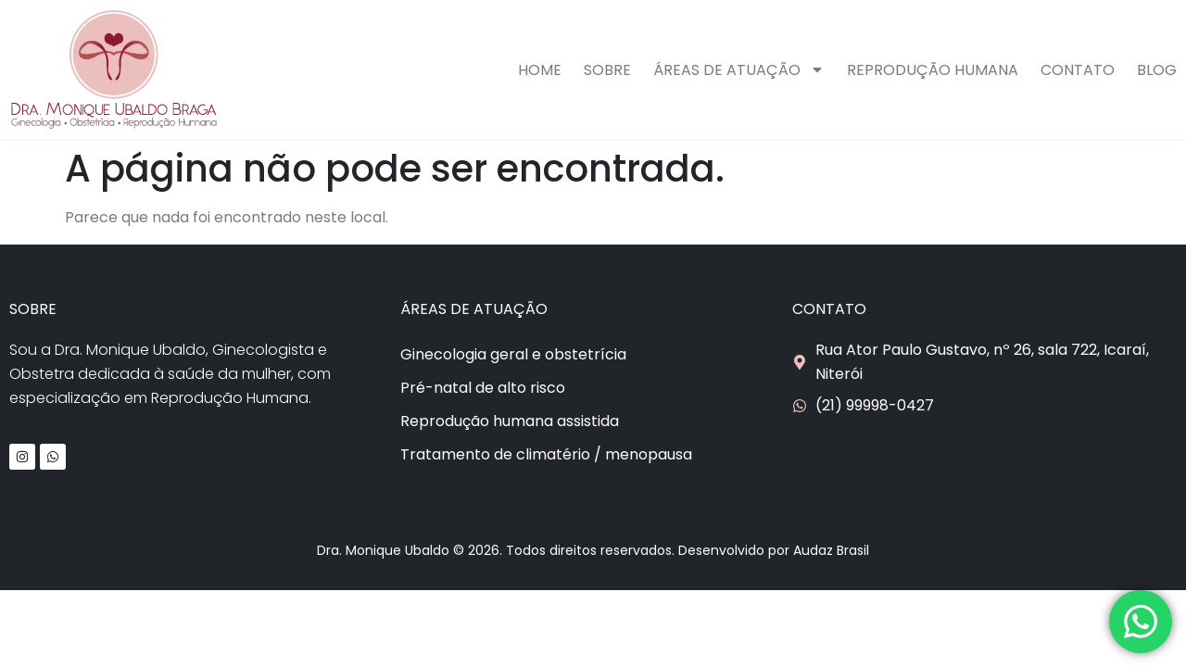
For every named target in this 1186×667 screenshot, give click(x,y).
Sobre (607, 70)
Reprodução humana (932, 70)
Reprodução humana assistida (509, 421)
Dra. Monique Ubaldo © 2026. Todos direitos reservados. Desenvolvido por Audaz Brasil (593, 550)
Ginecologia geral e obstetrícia (513, 354)
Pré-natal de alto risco (482, 387)
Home (539, 70)
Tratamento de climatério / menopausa (546, 454)
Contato (1078, 70)
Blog (1157, 70)
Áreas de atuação (739, 69)
